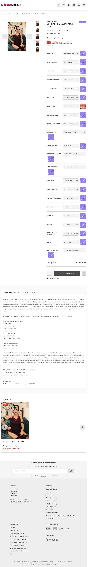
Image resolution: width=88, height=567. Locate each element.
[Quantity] (50, 273)
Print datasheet (9, 381)
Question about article (54, 278)
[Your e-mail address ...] (40, 471)
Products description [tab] (11, 292)
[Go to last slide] (4, 36)
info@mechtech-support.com (22, 502)
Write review (62, 30)
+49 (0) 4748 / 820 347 (19, 499)
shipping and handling (30, 561)
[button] (37, 23)
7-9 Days (60, 38)
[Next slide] (29, 36)
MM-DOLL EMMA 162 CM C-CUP (13, 442)
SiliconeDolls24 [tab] (29, 292)
